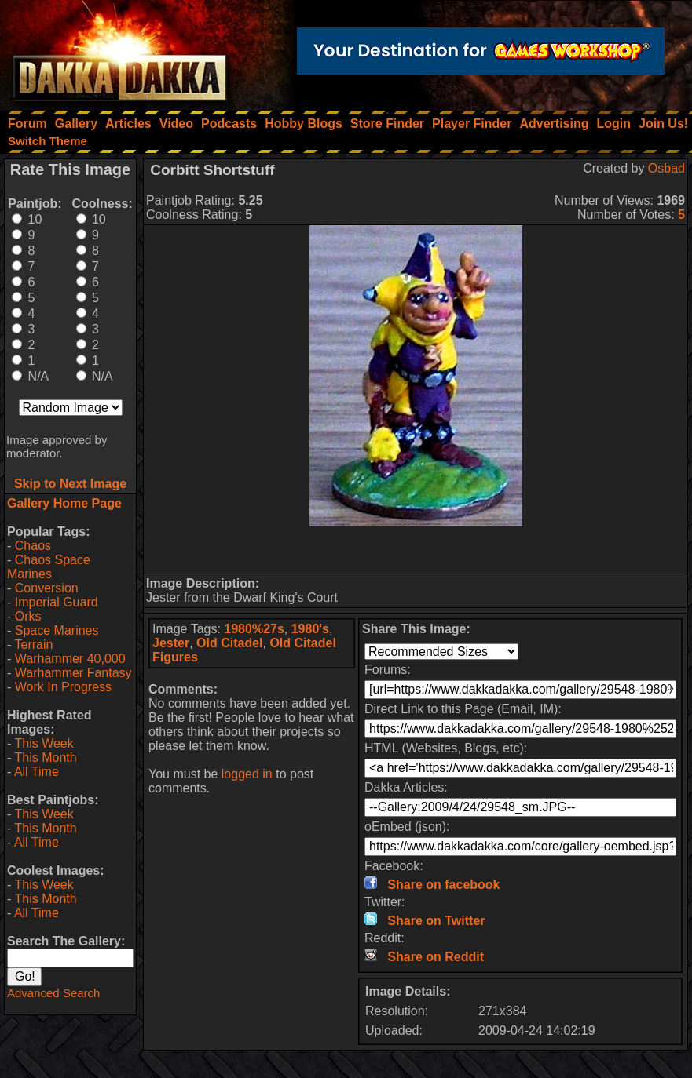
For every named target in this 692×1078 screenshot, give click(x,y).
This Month (45, 757)
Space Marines (57, 630)
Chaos (33, 545)
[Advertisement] (415, 550)
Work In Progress (63, 687)
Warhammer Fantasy (73, 672)
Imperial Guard (56, 602)
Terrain (33, 644)
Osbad (666, 168)
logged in (247, 774)
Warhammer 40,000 (70, 658)
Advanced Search (53, 993)
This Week (43, 743)
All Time (36, 771)
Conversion (47, 588)
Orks (28, 616)
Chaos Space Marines (48, 567)
